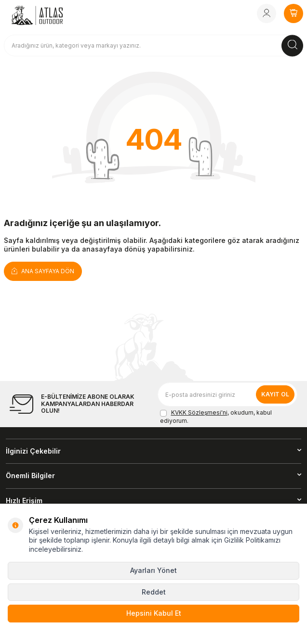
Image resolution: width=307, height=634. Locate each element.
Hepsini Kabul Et (153, 613)
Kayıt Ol (275, 394)
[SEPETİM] (293, 13)
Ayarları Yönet (153, 570)
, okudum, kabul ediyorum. (216, 416)
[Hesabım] (266, 13)
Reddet (154, 592)
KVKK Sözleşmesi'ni (199, 412)
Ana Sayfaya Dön (43, 270)
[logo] (37, 15)
